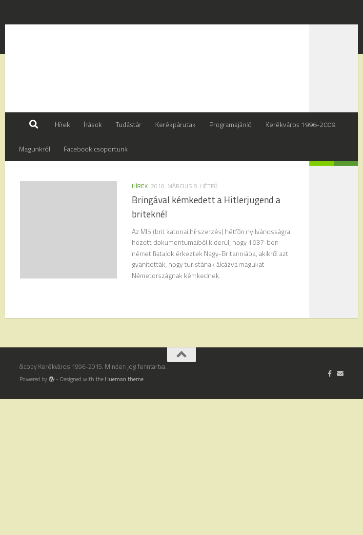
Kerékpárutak (175, 124)
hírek (140, 210)
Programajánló (230, 124)
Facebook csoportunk (96, 149)
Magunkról (34, 149)
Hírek (62, 124)
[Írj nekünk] (340, 510)
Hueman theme (124, 515)
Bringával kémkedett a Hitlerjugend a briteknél (206, 231)
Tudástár (128, 124)
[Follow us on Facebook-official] (330, 510)
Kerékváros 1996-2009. (301, 124)
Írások (93, 124)
